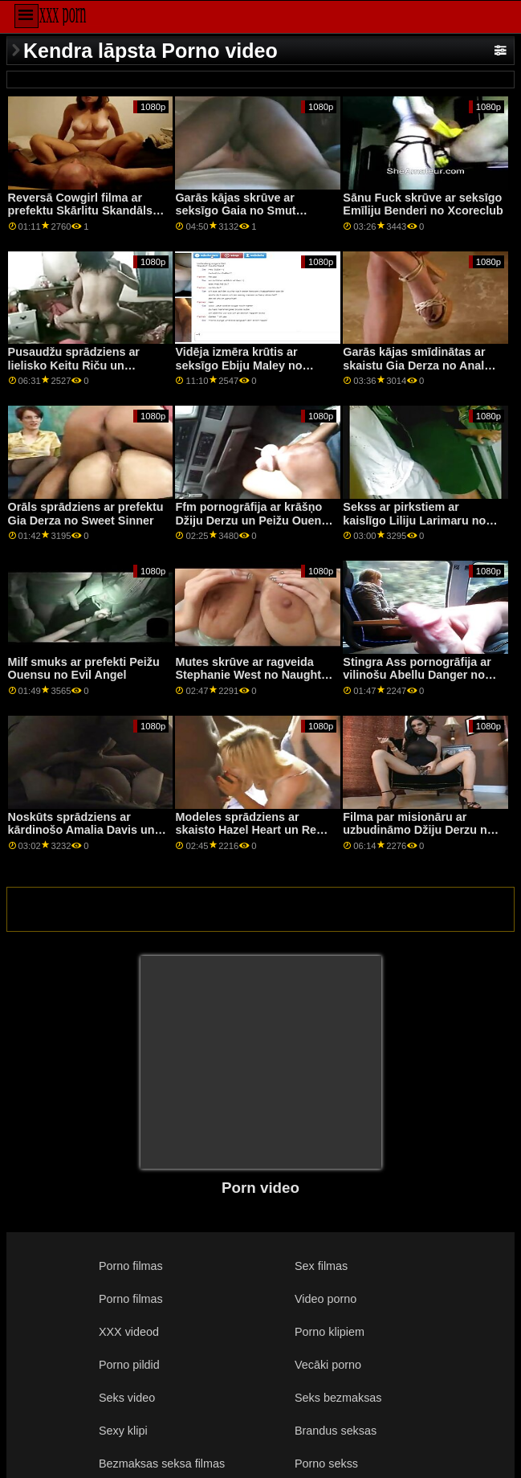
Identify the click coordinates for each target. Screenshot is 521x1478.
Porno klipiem (329, 1331)
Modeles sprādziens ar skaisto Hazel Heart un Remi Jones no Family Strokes (252, 830)
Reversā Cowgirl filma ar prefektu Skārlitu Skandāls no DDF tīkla (80, 211)
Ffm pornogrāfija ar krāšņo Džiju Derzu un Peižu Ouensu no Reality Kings (255, 520)
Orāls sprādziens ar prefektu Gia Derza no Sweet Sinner (86, 513)
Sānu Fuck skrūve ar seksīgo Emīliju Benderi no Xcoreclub (423, 204)
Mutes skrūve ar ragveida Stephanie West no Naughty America (251, 675)
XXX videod (129, 1331)
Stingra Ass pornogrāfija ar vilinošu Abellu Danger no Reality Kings (417, 675)
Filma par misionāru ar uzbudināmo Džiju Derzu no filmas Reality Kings (418, 830)
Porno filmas (131, 1266)
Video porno (325, 1298)
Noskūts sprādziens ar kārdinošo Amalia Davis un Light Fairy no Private (81, 830)
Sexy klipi (123, 1430)
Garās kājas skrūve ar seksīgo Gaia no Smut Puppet (235, 211)
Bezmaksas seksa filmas (162, 1463)
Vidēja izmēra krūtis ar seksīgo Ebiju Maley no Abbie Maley (238, 365)
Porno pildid (129, 1364)
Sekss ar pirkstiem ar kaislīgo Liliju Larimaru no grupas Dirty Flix (414, 520)
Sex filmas (321, 1266)
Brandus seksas (336, 1430)
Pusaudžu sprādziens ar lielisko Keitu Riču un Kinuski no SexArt (74, 365)
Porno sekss (326, 1463)
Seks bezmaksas (338, 1397)
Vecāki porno (328, 1364)
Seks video (127, 1397)
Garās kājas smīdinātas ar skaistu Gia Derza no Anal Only (414, 365)
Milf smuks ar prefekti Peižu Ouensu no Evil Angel (84, 668)
